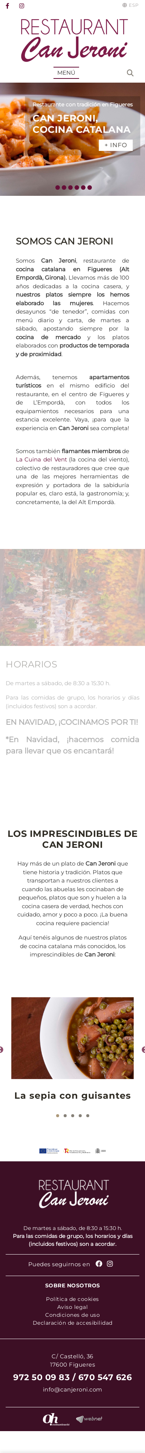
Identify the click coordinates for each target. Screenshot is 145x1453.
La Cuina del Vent (41, 459)
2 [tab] (65, 1115)
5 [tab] (87, 1115)
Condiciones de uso (72, 1315)
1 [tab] (57, 1115)
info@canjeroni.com (72, 1389)
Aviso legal (72, 1307)
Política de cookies (72, 1299)
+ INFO (123, 145)
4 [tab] (80, 1115)
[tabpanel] (72, 1050)
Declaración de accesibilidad (73, 1322)
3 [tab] (72, 1115)
